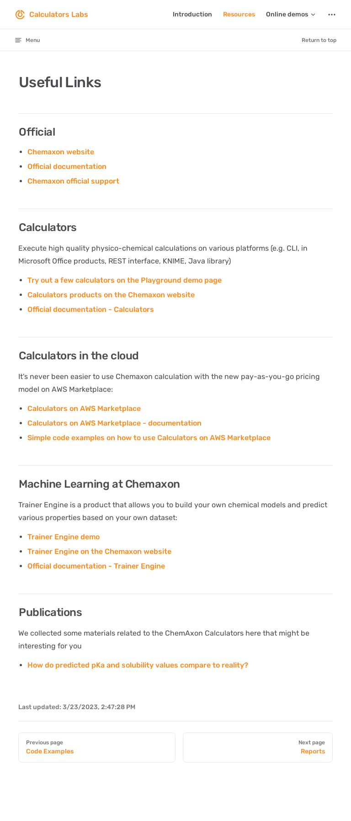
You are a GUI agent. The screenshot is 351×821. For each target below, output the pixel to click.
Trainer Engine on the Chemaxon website (99, 551)
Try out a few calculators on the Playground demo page (124, 280)
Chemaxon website (60, 151)
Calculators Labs (51, 14)
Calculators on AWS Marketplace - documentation (114, 423)
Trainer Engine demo (63, 536)
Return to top (319, 40)
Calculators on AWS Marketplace (84, 408)
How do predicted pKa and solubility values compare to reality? (137, 665)
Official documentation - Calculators (90, 309)
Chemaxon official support (73, 181)
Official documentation (66, 166)
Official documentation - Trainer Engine (96, 566)
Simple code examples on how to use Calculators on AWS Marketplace (149, 437)
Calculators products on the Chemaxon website (111, 294)
